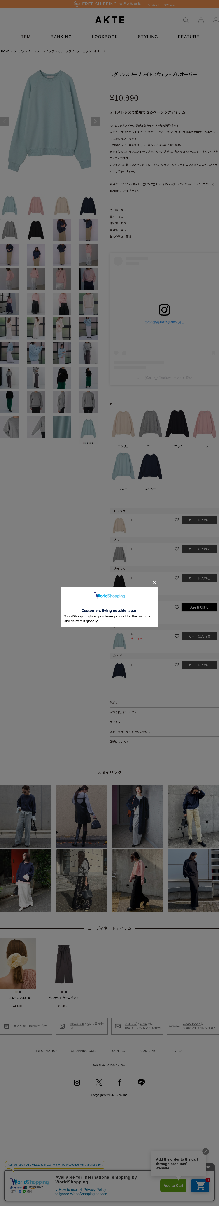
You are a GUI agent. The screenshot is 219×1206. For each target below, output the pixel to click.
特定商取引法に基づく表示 (109, 1060)
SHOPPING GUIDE (85, 1046)
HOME (5, 46)
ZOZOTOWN (192, 1019)
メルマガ (131, 1019)
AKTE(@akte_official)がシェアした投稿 (164, 373)
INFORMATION (47, 1046)
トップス (19, 46)
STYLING (148, 32)
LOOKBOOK (105, 32)
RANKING (61, 32)
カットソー (35, 46)
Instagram (77, 1019)
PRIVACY (176, 1046)
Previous (4, 116)
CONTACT (119, 1046)
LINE (143, 1019)
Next (95, 116)
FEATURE (189, 32)
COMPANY (148, 1046)
